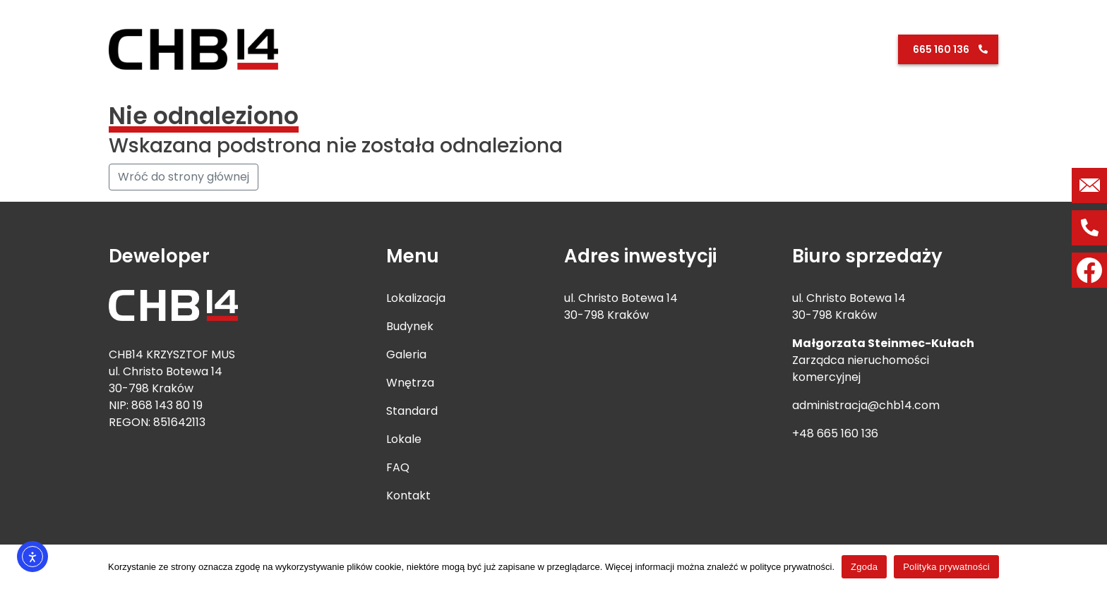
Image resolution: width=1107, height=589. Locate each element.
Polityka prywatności (946, 566)
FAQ (823, 49)
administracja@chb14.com (866, 405)
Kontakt (866, 49)
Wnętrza (410, 383)
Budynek (626, 49)
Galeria (678, 49)
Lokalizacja (564, 49)
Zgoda (864, 566)
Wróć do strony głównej (183, 177)
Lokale (786, 49)
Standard (733, 49)
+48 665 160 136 (835, 433)
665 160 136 (941, 49)
